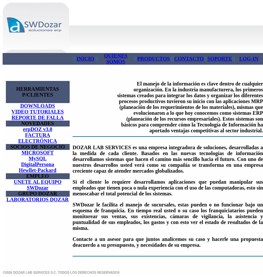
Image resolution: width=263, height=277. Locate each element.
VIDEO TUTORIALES (37, 111)
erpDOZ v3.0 (37, 129)
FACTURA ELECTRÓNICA (37, 138)
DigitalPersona (37, 164)
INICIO (85, 58)
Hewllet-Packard (38, 170)
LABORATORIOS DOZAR (38, 199)
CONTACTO (189, 58)
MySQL (38, 158)
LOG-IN (248, 58)
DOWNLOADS (37, 106)
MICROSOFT (37, 152)
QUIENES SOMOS (115, 58)
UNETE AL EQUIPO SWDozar (38, 185)
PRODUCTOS (153, 58)
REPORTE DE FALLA (37, 117)
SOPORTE (219, 58)
